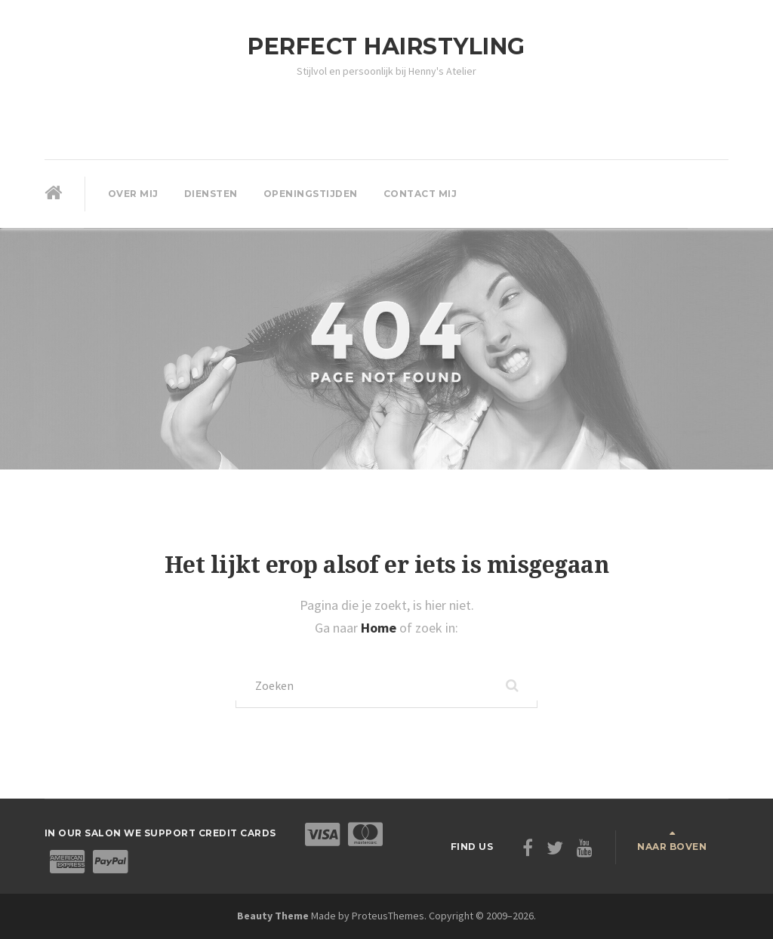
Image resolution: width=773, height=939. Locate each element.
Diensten (211, 193)
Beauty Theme (273, 915)
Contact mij (420, 193)
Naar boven (672, 846)
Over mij (133, 193)
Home (380, 627)
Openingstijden (310, 193)
